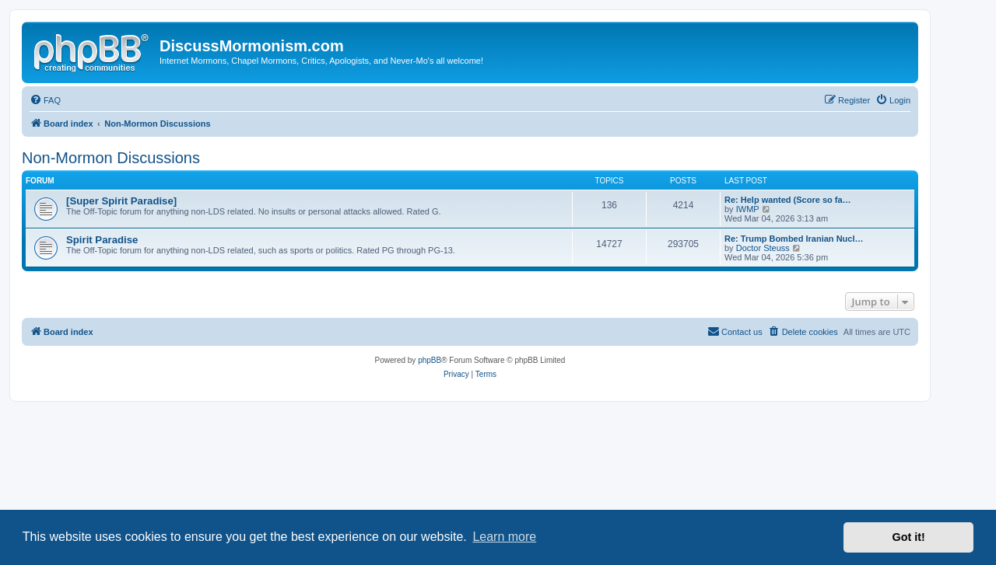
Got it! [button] (909, 537)
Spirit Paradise (102, 240)
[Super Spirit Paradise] (121, 201)
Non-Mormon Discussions (111, 157)
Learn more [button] (504, 536)
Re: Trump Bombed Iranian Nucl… (793, 238)
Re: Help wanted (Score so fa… (787, 199)
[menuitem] (45, 100)
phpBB (429, 360)
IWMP (747, 209)
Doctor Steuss (763, 248)
